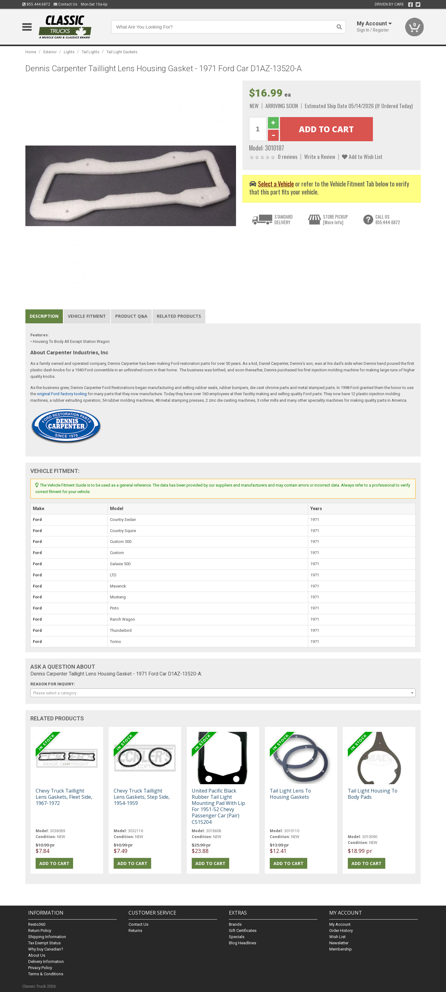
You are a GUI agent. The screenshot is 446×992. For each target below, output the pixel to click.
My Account (340, 924)
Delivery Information (46, 961)
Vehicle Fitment (87, 316)
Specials (236, 936)
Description (44, 316)
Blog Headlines (242, 943)
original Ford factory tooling (62, 393)
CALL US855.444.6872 (387, 219)
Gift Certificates (242, 930)
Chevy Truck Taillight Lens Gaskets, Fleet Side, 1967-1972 (64, 796)
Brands (235, 924)
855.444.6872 (36, 4)
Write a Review (319, 156)
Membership (340, 949)
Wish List (337, 936)
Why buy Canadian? (45, 949)
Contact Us (65, 4)
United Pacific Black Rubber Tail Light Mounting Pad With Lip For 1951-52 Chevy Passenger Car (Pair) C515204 (218, 806)
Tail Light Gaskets (122, 52)
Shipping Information (47, 936)
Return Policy (39, 930)
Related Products (179, 316)
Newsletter (338, 943)
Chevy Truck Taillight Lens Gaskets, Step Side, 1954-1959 (142, 796)
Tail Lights (90, 52)
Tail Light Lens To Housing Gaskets (290, 793)
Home (30, 52)
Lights (69, 52)
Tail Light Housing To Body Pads (372, 793)
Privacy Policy (40, 967)
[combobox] (223, 692)
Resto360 (36, 924)
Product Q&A (131, 316)
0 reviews (287, 156)
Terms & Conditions (45, 974)
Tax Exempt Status (44, 943)
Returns (135, 930)
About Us (36, 955)
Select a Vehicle (276, 183)
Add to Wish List (362, 156)
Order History (341, 930)
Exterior (50, 52)
